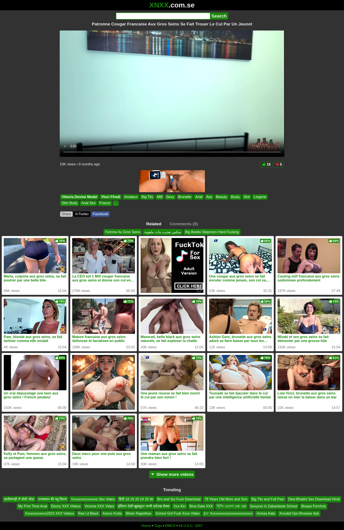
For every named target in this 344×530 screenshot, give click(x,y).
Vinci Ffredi (110, 197)
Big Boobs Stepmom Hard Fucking (212, 232)
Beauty (221, 197)
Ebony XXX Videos (66, 506)
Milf (159, 197)
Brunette (184, 197)
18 (266, 164)
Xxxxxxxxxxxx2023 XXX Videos (49, 513)
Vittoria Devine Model (79, 197)
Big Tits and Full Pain (267, 499)
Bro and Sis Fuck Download (178, 499)
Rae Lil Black (88, 513)
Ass (209, 197)
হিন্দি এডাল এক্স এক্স (231, 506)
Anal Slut (88, 203)
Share (66, 214)
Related (153, 224)
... (115, 203)
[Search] (163, 16)
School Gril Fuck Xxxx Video (178, 513)
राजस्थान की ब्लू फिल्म (52, 499)
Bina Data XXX (201, 506)
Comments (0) (184, 224)
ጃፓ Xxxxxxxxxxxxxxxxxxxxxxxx (228, 513)
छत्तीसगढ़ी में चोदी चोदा (19, 499)
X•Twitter (82, 214)
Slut (247, 197)
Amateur (130, 197)
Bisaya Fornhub (313, 506)
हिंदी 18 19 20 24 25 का (136, 499)
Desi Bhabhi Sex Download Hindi (314, 499)
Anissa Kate (265, 513)
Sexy (170, 197)
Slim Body (69, 203)
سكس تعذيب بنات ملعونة (162, 232)
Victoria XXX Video (99, 506)
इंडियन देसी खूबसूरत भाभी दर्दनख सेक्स (144, 506)
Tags (158, 526)
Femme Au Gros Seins (122, 232)
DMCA (170, 526)
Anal (198, 197)
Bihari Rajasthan (138, 513)
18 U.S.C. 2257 (190, 526)
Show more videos (172, 474)
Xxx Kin (179, 506)
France (104, 203)
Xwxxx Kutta (112, 513)
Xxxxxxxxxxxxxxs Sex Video (93, 499)
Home (146, 526)
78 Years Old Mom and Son (225, 499)
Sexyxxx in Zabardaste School (273, 506)
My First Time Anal (32, 506)
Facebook (100, 214)
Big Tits (147, 197)
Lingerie (260, 197)
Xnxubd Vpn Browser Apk (299, 513)
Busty (235, 197)
